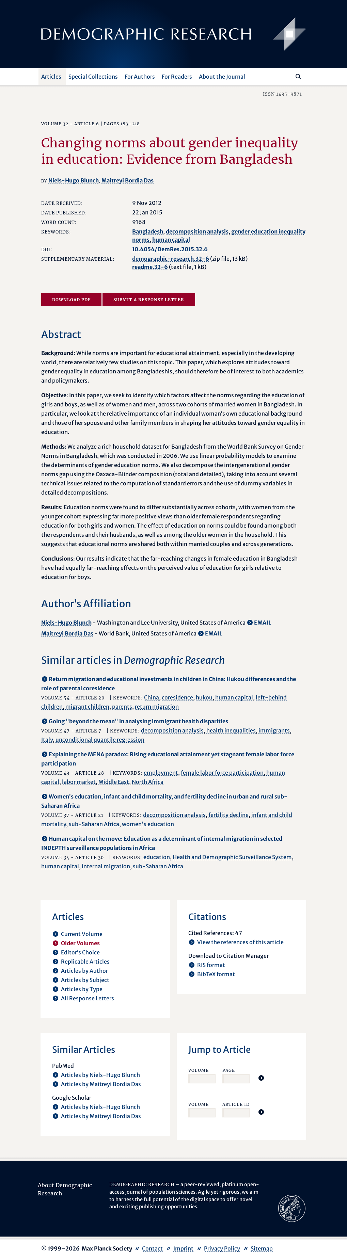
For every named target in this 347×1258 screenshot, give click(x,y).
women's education (148, 824)
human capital (171, 239)
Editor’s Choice (80, 952)
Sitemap (262, 1248)
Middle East (113, 781)
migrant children (87, 706)
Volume (198, 1070)
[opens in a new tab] (291, 1208)
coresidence (177, 697)
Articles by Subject (85, 980)
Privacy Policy (222, 1248)
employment (161, 772)
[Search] (298, 76)
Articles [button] (51, 76)
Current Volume (81, 934)
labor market (79, 781)
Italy (47, 739)
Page (228, 1070)
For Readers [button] (177, 76)
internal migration (106, 866)
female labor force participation (222, 772)
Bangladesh (147, 231)
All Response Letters (87, 998)
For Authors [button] (140, 76)
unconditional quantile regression (100, 739)
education (156, 857)
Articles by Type (81, 989)
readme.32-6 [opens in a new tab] (150, 266)
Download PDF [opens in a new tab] (71, 299)
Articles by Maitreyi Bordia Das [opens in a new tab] (101, 1084)
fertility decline (228, 814)
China (151, 697)
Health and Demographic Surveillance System (232, 857)
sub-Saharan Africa (94, 824)
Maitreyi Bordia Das (127, 180)
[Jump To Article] (261, 1078)
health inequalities (231, 730)
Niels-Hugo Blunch (73, 180)
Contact (152, 1248)
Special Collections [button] (93, 76)
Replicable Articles (85, 961)
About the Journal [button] (222, 76)
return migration (157, 706)
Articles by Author (84, 970)
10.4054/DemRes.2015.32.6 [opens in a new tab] (170, 249)
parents (122, 706)
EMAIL (262, 622)
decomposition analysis (197, 231)
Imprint (183, 1248)
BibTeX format (216, 974)
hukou (204, 697)
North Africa (147, 781)
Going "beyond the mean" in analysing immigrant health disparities (138, 721)
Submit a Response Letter (148, 299)
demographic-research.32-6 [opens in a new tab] (170, 258)
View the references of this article (240, 942)
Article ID (236, 1104)
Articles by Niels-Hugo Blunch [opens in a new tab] (100, 1074)
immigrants (274, 730)
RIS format (211, 965)
